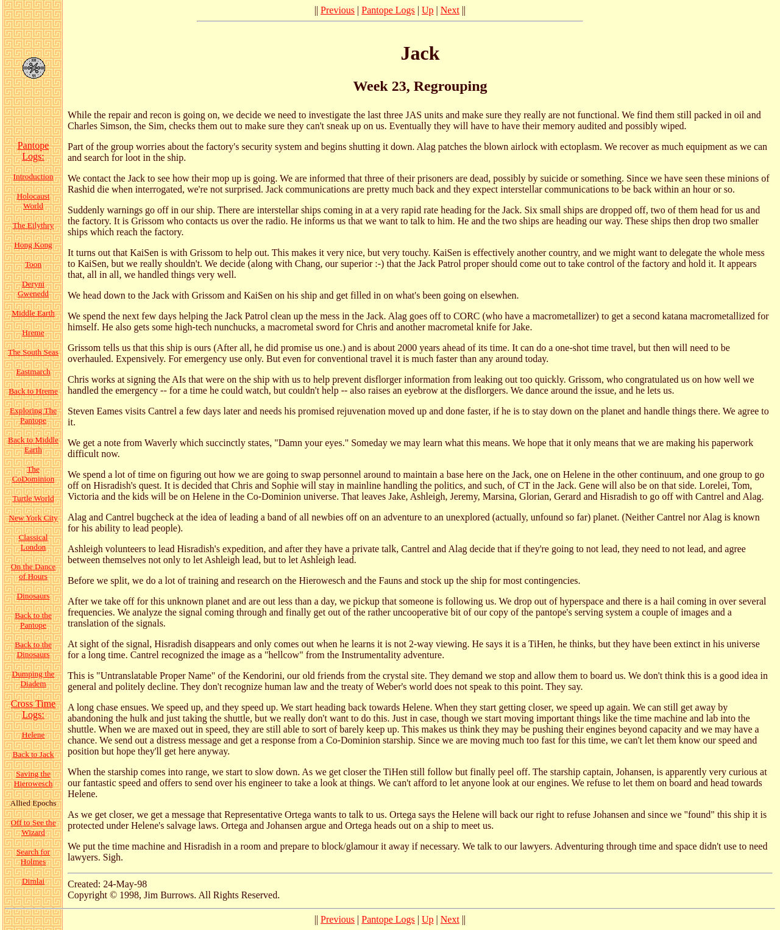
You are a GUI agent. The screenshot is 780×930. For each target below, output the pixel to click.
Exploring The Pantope (33, 415)
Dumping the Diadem (33, 678)
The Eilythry (33, 225)
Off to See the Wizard (32, 827)
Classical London (33, 542)
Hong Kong (33, 244)
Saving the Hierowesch (33, 778)
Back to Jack (33, 754)
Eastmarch (33, 371)
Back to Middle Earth (33, 444)
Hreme (33, 332)
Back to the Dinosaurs (33, 649)
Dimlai (33, 881)
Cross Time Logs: (33, 709)
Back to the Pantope (33, 620)
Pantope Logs (388, 10)
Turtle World (33, 498)
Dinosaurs (32, 595)
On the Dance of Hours (33, 571)
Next (450, 10)
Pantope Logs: (33, 151)
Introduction (33, 176)
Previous (338, 10)
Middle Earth (33, 313)
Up (428, 10)
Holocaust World (32, 200)
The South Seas (33, 352)
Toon (33, 264)
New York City (33, 517)
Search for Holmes (33, 856)
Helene (33, 734)
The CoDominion (33, 473)
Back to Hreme (33, 391)
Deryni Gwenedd (33, 288)
